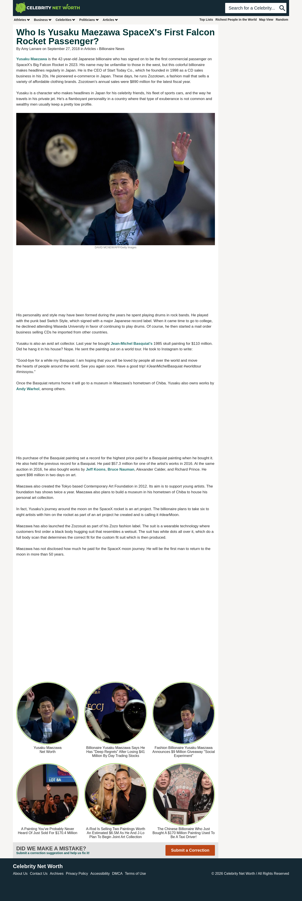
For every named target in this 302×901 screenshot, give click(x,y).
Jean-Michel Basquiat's (131, 343)
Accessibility (100, 873)
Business (43, 20)
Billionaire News (111, 49)
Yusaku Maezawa (31, 59)
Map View (266, 19)
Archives (56, 873)
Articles (110, 20)
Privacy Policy (77, 873)
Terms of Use (135, 873)
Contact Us (38, 873)
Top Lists (206, 19)
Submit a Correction (190, 850)
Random (282, 19)
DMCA (117, 873)
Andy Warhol (27, 389)
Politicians (89, 20)
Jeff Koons (96, 469)
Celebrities (65, 20)
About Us (20, 873)
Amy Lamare (31, 49)
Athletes (22, 20)
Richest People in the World (236, 19)
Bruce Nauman (121, 469)
